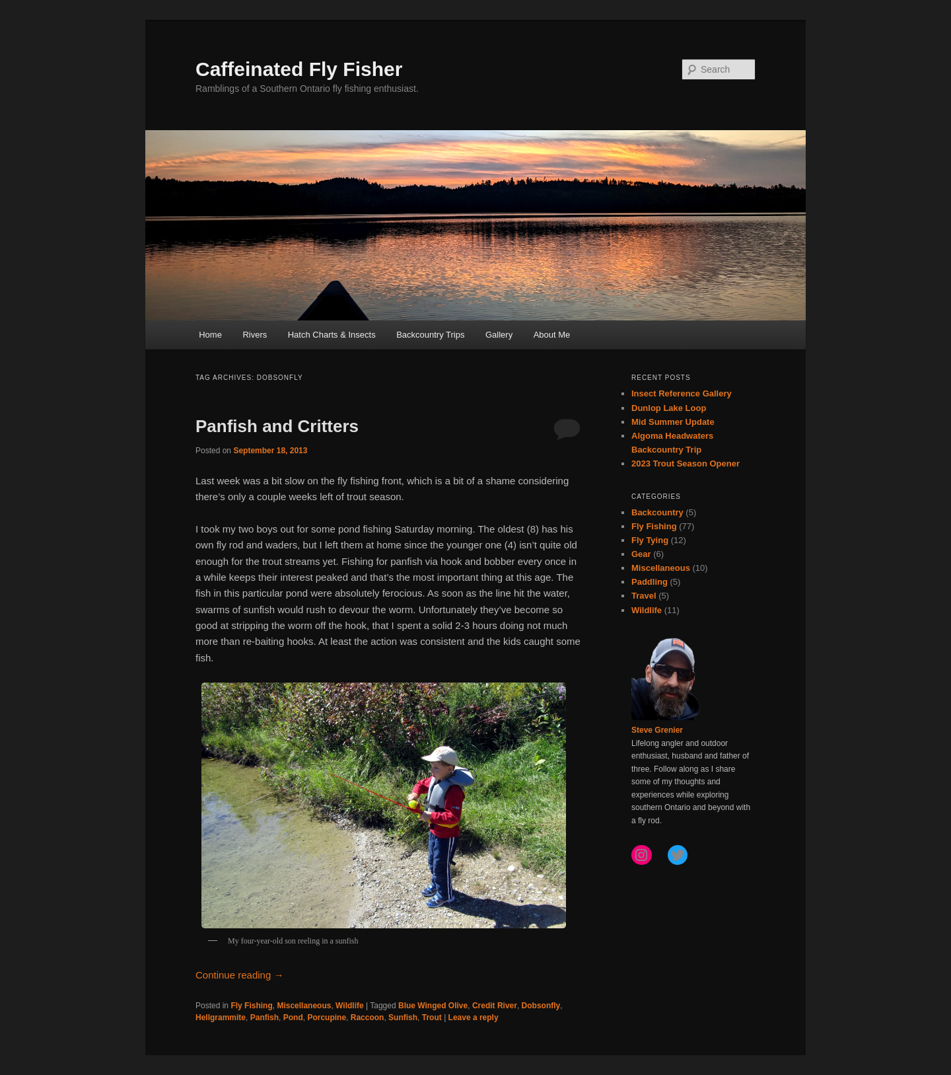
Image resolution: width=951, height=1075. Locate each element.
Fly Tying (649, 540)
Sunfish (402, 1017)
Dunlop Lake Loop (668, 408)
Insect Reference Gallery (681, 393)
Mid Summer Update (673, 422)
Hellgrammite (220, 1017)
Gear (641, 554)
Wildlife (349, 1005)
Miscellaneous (304, 1005)
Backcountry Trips (430, 335)
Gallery (498, 335)
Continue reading (239, 975)
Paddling (649, 582)
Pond (293, 1017)
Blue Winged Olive (433, 1005)
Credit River (494, 1005)
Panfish (264, 1017)
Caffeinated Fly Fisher (298, 69)
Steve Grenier (657, 730)
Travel (643, 596)
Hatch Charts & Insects (332, 335)
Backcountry (657, 512)
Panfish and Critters (277, 426)
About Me (552, 335)
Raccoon (367, 1017)
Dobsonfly (541, 1005)
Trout (432, 1017)
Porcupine (326, 1017)
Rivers (254, 335)
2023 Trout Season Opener (685, 463)
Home (210, 335)
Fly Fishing (251, 1005)
